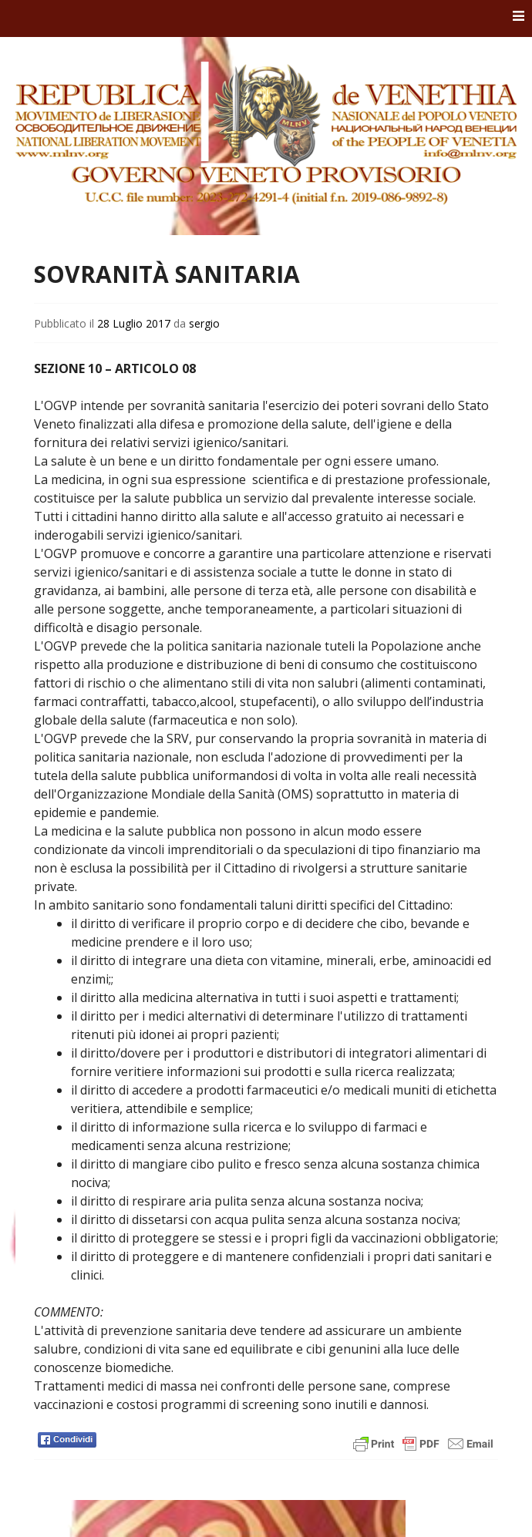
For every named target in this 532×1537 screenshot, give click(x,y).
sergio (204, 323)
